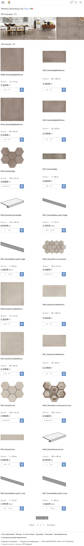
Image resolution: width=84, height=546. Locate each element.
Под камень (49, 534)
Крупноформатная (60, 534)
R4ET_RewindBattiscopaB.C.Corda (55, 493)
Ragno (27, 8)
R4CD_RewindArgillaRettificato (12, 124)
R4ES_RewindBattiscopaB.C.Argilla (13, 259)
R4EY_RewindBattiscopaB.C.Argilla (55, 215)
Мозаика (19, 534)
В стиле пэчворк (28, 534)
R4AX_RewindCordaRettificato (12, 309)
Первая (31, 525)
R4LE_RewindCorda (8, 449)
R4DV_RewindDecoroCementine (54, 259)
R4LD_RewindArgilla (50, 169)
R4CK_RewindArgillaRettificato (54, 120)
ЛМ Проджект (27, 544)
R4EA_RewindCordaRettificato (53, 305)
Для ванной (11, 534)
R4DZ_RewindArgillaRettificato (54, 70)
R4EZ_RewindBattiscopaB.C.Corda (13, 493)
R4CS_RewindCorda (8, 405)
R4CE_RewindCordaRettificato (11, 359)
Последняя (51, 525)
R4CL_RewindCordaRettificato (53, 354)
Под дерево (39, 534)
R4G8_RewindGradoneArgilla (11, 215)
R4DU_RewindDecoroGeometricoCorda (57, 405)
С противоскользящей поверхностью (13, 537)
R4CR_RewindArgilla (8, 171)
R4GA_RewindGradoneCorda (53, 449)
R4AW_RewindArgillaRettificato (12, 75)
